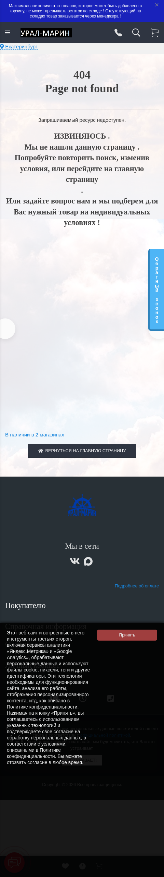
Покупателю (26, 605)
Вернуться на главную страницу (82, 450)
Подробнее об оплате (137, 585)
